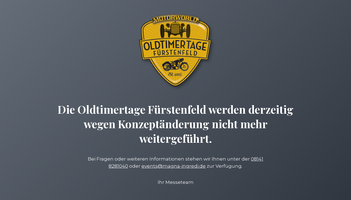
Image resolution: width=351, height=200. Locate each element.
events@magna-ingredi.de (173, 166)
